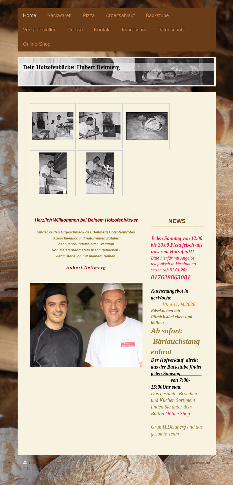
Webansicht (201, 463)
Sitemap (59, 463)
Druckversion (37, 463)
